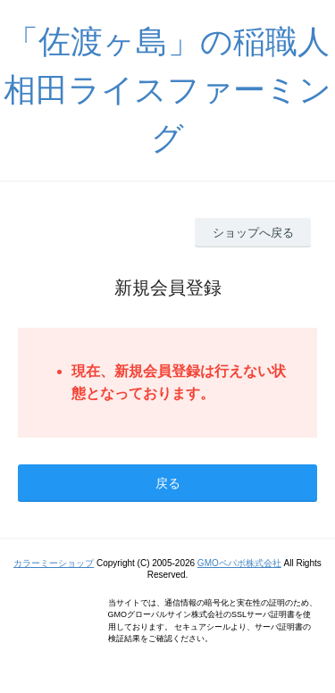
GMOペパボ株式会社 (239, 563)
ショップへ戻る (253, 232)
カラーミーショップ (53, 563)
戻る (167, 483)
